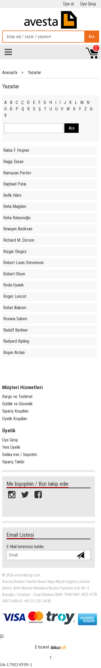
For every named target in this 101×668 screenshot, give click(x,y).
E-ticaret (42, 647)
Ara (91, 36)
